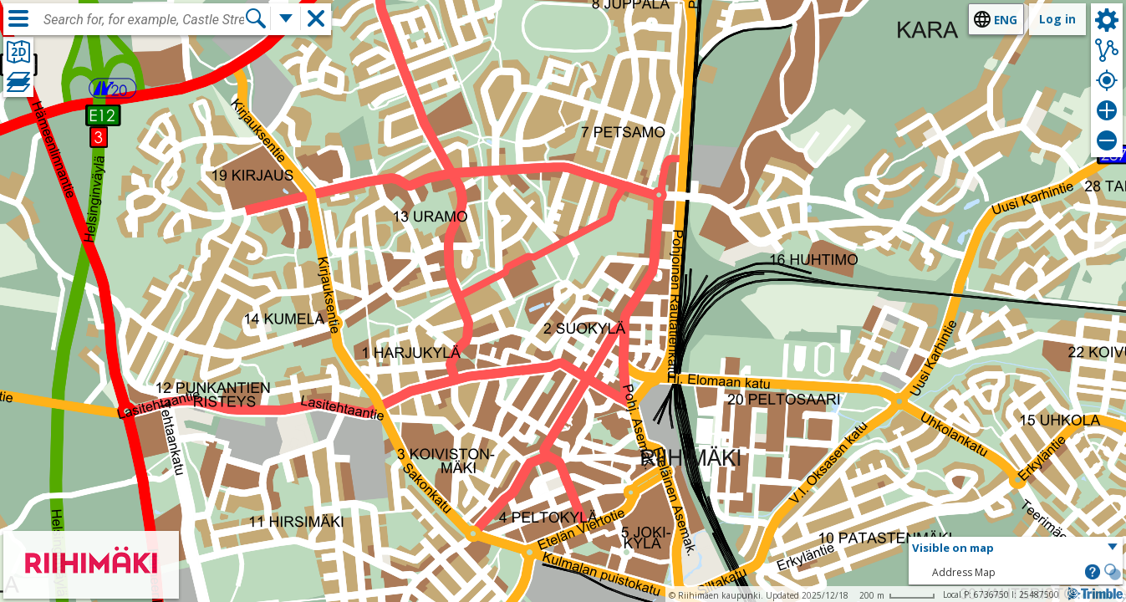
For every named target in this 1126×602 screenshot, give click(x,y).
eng (1005, 20)
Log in (1057, 19)
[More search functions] (286, 18)
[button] (1016, 548)
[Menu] (18, 18)
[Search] (255, 18)
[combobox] (143, 20)
